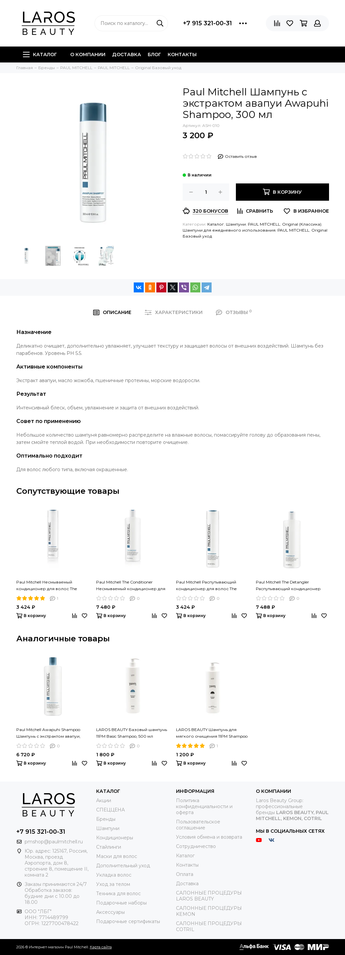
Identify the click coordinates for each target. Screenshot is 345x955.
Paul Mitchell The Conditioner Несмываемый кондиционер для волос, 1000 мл (130, 586)
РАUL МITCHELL (293, 230)
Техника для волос (118, 894)
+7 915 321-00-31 (207, 23)
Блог (154, 54)
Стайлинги (108, 847)
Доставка (126, 54)
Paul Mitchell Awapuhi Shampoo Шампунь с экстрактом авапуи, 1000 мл (48, 733)
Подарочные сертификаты (128, 921)
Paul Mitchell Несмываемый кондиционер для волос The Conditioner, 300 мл (46, 586)
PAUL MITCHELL (264, 224)
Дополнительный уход (123, 866)
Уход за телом (113, 884)
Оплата (184, 874)
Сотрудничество (196, 846)
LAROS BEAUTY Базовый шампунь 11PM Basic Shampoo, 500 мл (131, 733)
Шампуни (236, 224)
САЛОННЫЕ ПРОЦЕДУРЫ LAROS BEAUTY (209, 896)
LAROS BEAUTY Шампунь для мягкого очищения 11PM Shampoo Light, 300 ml (212, 733)
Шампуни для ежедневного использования (229, 230)
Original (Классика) (301, 224)
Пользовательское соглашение (198, 825)
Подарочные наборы (121, 903)
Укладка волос (113, 875)
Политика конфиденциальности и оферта (204, 806)
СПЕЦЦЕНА (110, 810)
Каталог (40, 54)
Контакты (182, 54)
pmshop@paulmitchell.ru (54, 842)
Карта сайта (101, 947)
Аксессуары (110, 912)
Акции (103, 800)
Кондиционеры (114, 838)
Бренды (105, 819)
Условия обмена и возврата (209, 837)
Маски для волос (116, 856)
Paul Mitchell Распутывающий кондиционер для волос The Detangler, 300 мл (206, 586)
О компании (87, 54)
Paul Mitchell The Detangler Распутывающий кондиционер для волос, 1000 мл (288, 586)
